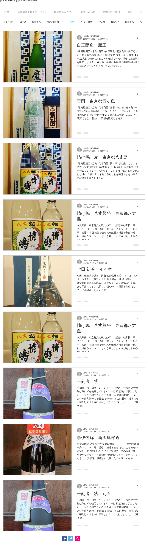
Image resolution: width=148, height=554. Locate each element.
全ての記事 (8, 22)
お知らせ (115, 22)
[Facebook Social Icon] (64, 538)
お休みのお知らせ (55, 22)
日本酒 (23, 22)
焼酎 (72, 22)
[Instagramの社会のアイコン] (77, 538)
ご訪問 (101, 22)
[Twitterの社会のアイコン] (70, 538)
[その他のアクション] (139, 37)
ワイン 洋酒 (86, 22)
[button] (141, 22)
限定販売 (36, 22)
